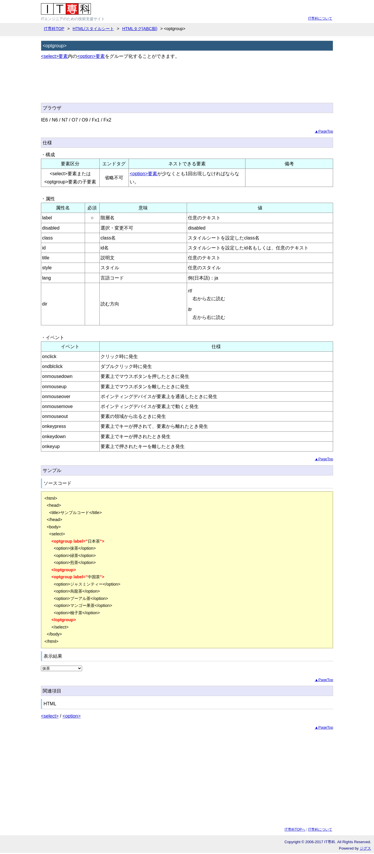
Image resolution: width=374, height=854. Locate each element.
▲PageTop (324, 131)
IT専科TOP (54, 28)
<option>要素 (91, 56)
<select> (49, 716)
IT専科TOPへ (295, 829)
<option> (72, 716)
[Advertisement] (147, 84)
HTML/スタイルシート (93, 28)
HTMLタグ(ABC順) (139, 28)
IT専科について (320, 18)
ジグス (365, 848)
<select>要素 (54, 56)
